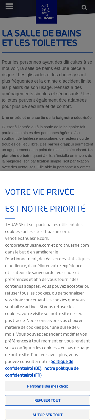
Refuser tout (47, 403)
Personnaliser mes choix (47, 388)
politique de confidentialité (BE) (39, 367)
